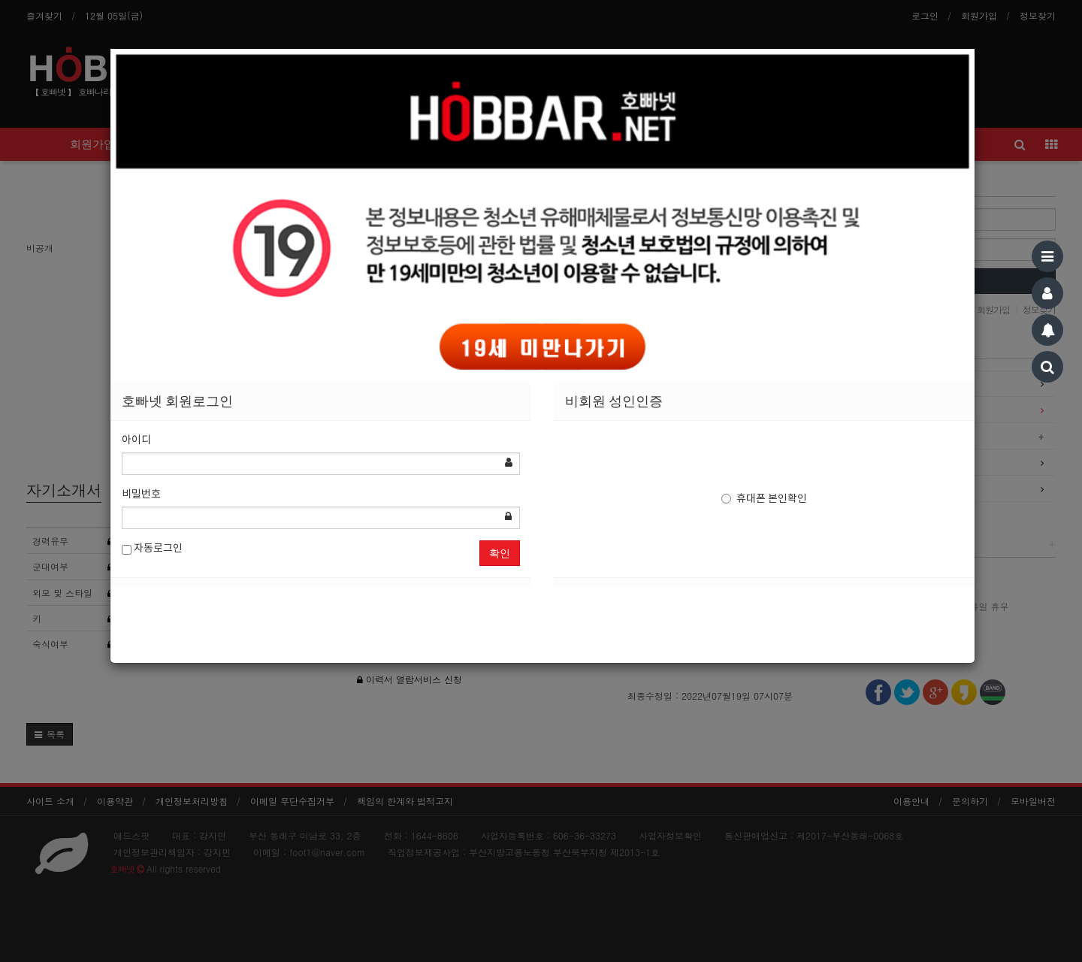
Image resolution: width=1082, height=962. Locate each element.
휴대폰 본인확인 (764, 499)
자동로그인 (152, 549)
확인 (499, 553)
